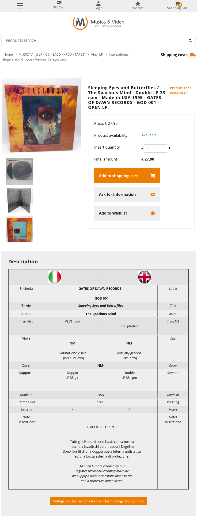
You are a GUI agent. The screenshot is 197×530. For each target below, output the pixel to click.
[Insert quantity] (155, 148)
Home (8, 54)
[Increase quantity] (169, 148)
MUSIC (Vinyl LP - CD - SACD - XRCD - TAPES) (52, 54)
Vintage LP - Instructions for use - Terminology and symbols (98, 501)
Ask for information (117, 194)
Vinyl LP (97, 54)
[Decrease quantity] (142, 148)
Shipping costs (178, 54)
